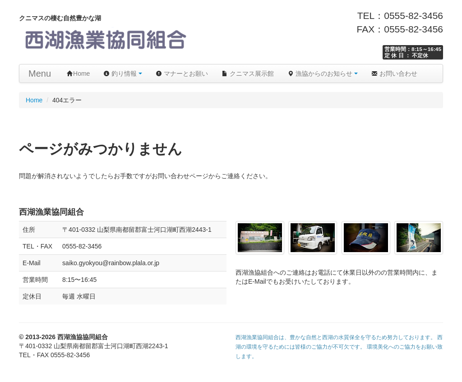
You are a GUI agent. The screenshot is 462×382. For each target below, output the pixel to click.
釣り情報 (122, 73)
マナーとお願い (182, 73)
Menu (39, 73)
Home (78, 73)
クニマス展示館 (248, 73)
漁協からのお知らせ (322, 73)
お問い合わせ (394, 73)
